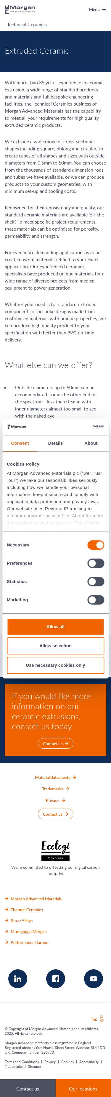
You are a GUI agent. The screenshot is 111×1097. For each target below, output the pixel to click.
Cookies (67, 1061)
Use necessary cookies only (55, 665)
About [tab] (90, 443)
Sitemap (34, 1066)
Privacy (50, 1061)
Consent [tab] (20, 443)
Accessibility (89, 1061)
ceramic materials (42, 214)
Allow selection (55, 645)
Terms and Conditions (22, 1061)
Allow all (55, 626)
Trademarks (13, 1066)
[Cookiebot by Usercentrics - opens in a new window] (79, 427)
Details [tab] (55, 443)
